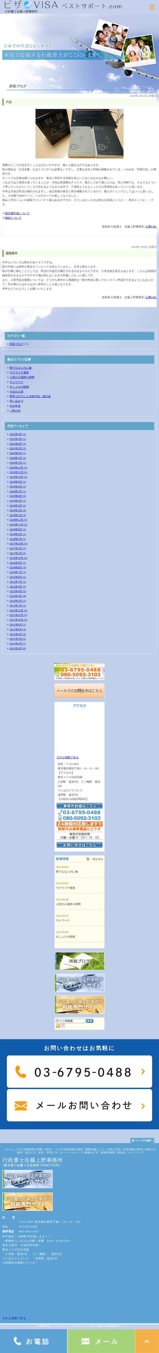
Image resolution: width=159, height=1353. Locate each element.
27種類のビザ (90, 1152)
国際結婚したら (95, 1149)
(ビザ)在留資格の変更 (69, 1149)
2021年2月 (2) (18, 448)
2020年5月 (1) (18, 458)
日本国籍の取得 (133, 1149)
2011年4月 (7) (18, 643)
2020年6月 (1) (18, 453)
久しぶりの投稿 (19, 386)
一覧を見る (96, 859)
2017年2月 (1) (18, 553)
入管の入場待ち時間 (22, 377)
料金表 (121, 1152)
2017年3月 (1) (18, 548)
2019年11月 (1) (18, 472)
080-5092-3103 (29, 1231)
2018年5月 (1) (18, 534)
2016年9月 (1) (18, 562)
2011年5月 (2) (18, 638)
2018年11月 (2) (18, 524)
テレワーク (16, 382)
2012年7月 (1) (18, 581)
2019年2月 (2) (18, 510)
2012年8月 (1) (18, 577)
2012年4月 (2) (18, 591)
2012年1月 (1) (18, 605)
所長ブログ (16, 344)
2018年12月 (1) (18, 519)
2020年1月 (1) (18, 462)
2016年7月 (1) (18, 572)
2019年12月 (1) (18, 467)
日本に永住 (114, 1149)
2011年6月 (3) (18, 634)
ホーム (9, 1149)
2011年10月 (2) (18, 619)
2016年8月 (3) (18, 567)
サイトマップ (136, 1152)
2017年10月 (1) (18, 543)
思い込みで (16, 401)
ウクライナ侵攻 (19, 372)
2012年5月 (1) (18, 586)
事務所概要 (108, 1152)
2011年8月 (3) (18, 629)
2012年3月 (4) (18, 596)
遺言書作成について (17, 213)
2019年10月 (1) (18, 477)
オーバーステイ (70, 1152)
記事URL (151, 226)
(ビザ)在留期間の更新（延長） (35, 1149)
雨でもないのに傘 (21, 367)
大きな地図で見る (68, 757)
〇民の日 (15, 410)
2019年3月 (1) (18, 505)
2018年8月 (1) (18, 529)
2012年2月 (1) (18, 600)
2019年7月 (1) (18, 491)
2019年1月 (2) (18, 515)
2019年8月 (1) (18, 486)
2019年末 (15, 405)
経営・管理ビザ (48, 1152)
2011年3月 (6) (18, 648)
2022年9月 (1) (18, 434)
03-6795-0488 (28, 1226)
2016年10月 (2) (18, 558)
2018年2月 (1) (18, 539)
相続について (13, 218)
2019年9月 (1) (18, 481)
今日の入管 (16, 391)
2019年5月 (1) (18, 500)
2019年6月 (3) (18, 496)
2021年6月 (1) (18, 443)
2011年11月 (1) (18, 615)
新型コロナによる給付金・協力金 (30, 396)
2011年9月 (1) (18, 624)
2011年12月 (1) (18, 610)
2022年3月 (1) (18, 439)
